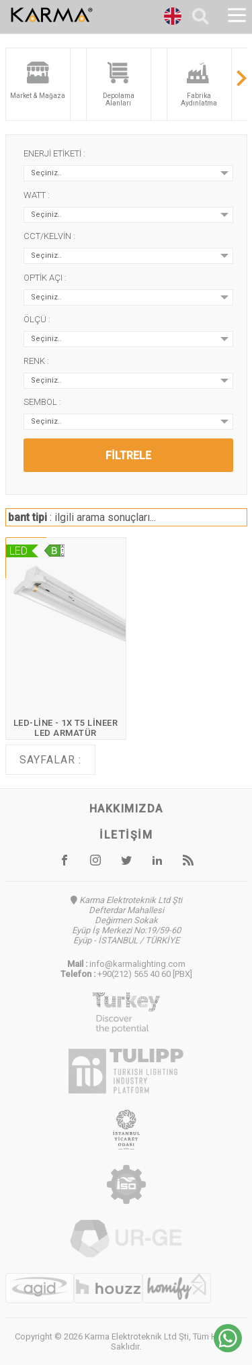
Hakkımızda (126, 808)
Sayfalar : (50, 759)
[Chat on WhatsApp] (228, 1348)
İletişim (126, 835)
